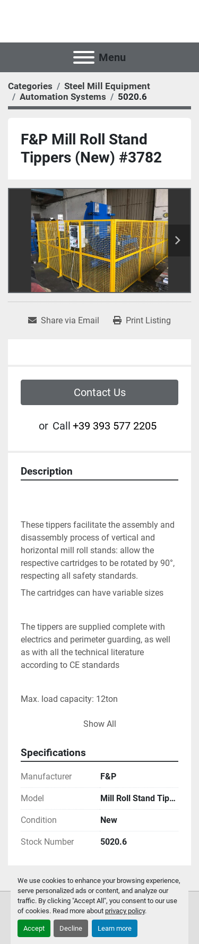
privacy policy (125, 911)
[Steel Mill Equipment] (107, 86)
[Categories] (30, 86)
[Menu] (83, 57)
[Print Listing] (142, 321)
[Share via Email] (63, 321)
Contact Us (100, 392)
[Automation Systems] (63, 96)
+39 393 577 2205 (115, 425)
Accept (34, 928)
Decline (70, 928)
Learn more (115, 928)
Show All (99, 724)
